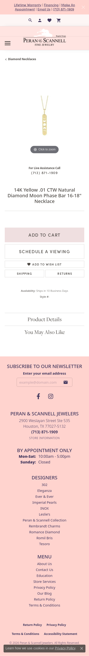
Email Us (43, 9)
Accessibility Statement (60, 634)
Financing (51, 5)
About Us (44, 564)
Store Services (44, 581)
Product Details (45, 319)
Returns (64, 273)
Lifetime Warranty (27, 5)
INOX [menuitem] (44, 508)
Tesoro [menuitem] (44, 544)
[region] (44, 115)
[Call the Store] (44, 432)
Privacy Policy (44, 587)
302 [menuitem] (44, 484)
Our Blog (44, 593)
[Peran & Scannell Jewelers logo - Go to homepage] (44, 37)
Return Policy (44, 599)
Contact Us (44, 569)
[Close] (83, 7)
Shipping (24, 273)
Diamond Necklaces (22, 59)
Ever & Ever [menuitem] (44, 496)
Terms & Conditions (44, 605)
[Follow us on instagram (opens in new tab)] (51, 396)
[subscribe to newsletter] (65, 382)
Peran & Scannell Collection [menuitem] (44, 520)
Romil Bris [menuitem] (44, 538)
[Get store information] (44, 438)
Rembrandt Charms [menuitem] (44, 526)
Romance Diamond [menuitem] (44, 532)
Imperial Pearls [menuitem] (45, 502)
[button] (30, 20)
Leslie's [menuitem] (44, 514)
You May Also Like (44, 332)
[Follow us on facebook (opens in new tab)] (38, 396)
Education (44, 575)
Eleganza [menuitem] (44, 490)
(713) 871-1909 (63, 9)
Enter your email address (44, 373)
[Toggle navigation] (7, 43)
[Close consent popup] (81, 648)
